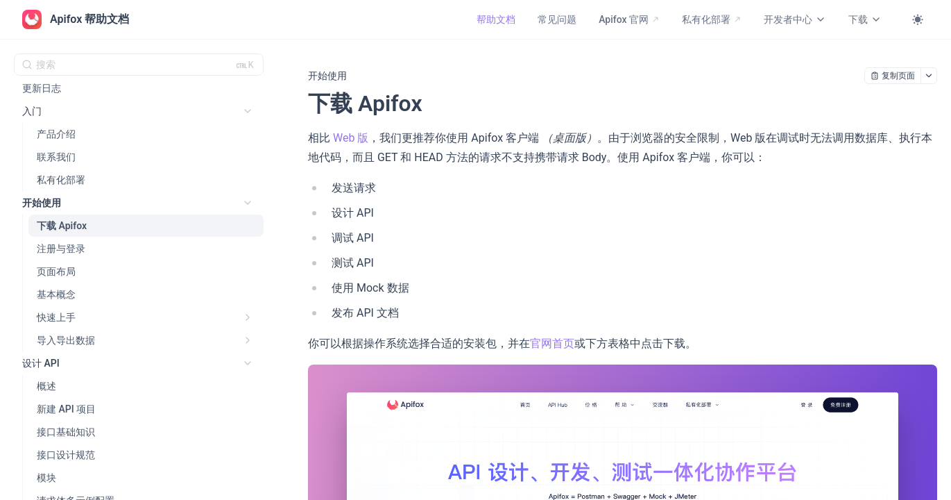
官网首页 (552, 343)
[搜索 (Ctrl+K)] (139, 64)
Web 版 (350, 137)
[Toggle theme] (917, 19)
